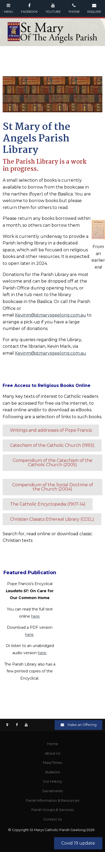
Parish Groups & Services (52, 810)
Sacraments (52, 791)
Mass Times (52, 763)
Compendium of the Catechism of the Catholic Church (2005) (52, 462)
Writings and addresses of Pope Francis (51, 430)
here (35, 616)
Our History (52, 781)
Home (52, 744)
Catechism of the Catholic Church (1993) (52, 445)
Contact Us (52, 819)
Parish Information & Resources (52, 800)
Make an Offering (82, 725)
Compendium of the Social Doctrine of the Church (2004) (52, 487)
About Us (52, 753)
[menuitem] (52, 744)
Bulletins (52, 772)
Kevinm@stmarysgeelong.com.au (50, 315)
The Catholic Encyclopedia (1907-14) (47, 504)
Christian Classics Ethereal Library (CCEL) (52, 519)
